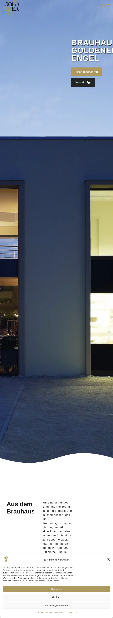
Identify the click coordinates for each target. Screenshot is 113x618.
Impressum (72, 612)
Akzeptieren (56, 589)
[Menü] (104, 6)
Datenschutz (59, 612)
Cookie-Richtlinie (44, 612)
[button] (108, 559)
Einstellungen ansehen (56, 605)
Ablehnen (56, 597)
